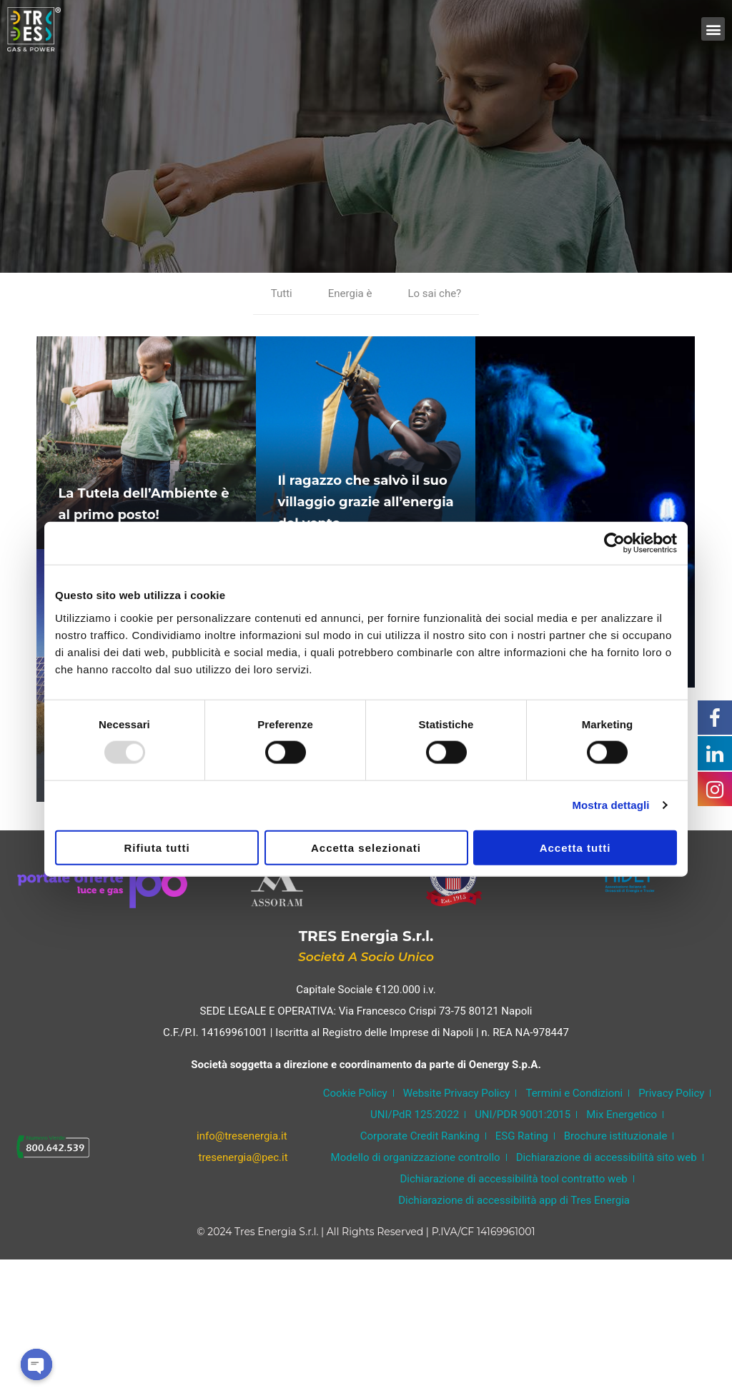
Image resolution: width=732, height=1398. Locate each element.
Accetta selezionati (366, 847)
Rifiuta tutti (156, 847)
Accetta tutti (575, 847)
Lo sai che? (434, 293)
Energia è (350, 293)
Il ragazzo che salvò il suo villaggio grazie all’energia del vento (365, 502)
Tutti (281, 293)
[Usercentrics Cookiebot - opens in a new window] (614, 543)
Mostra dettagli (610, 805)
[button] (713, 29)
